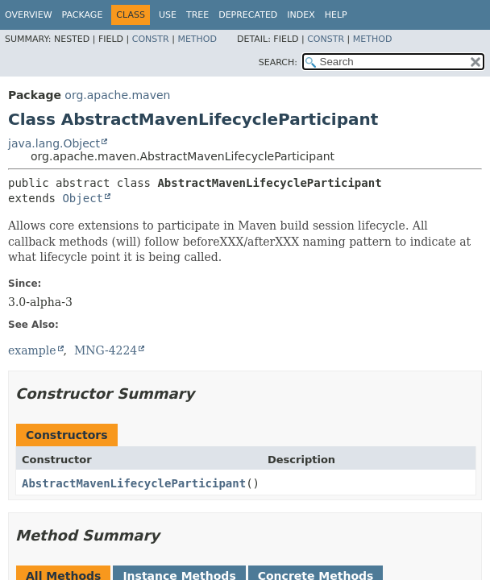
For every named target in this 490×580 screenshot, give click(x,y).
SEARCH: (278, 62)
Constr (150, 39)
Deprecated (247, 15)
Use (167, 15)
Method (197, 39)
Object (82, 198)
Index (300, 15)
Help (336, 15)
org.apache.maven (117, 95)
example (32, 350)
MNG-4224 (105, 350)
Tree (197, 15)
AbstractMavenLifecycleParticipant (134, 483)
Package (82, 15)
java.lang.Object (54, 143)
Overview (28, 15)
